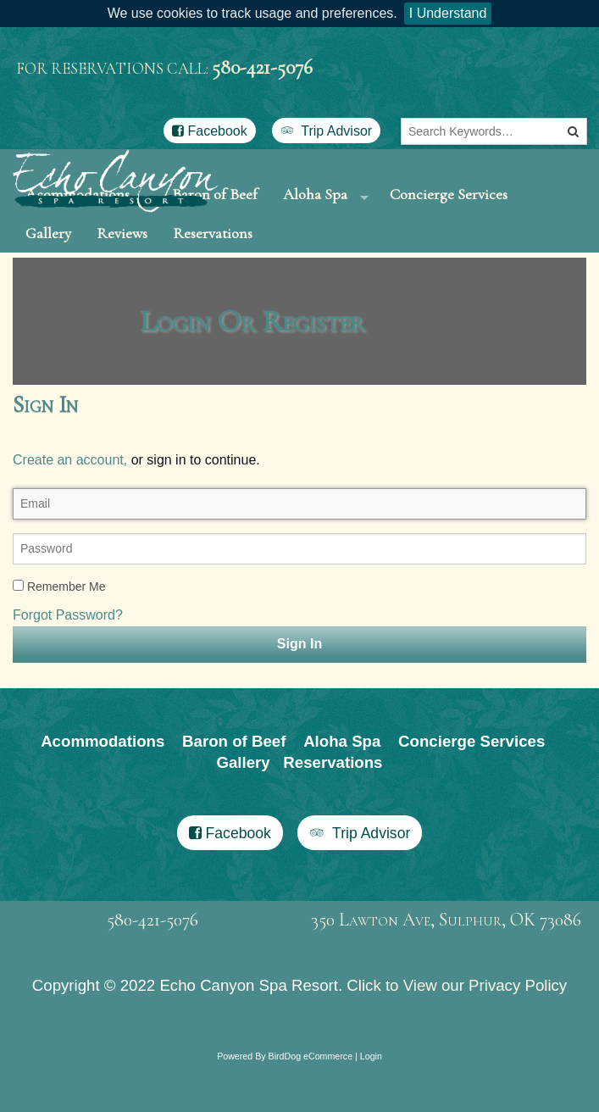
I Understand (448, 13)
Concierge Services (448, 206)
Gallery (48, 269)
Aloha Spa (315, 206)
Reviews (122, 269)
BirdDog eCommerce (311, 1105)
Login (371, 1105)
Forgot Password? (68, 664)
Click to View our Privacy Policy (457, 1034)
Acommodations (102, 789)
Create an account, (70, 509)
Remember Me (59, 635)
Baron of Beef (234, 789)
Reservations (212, 269)
